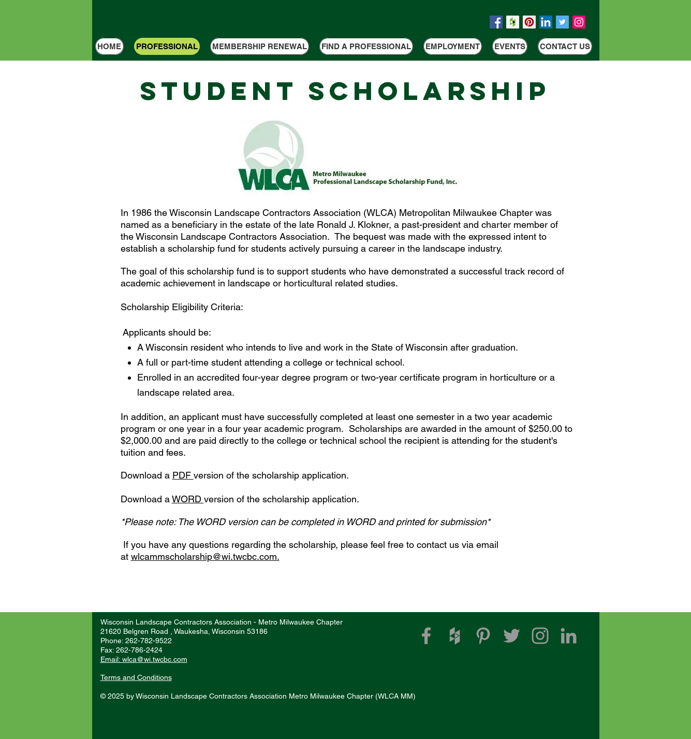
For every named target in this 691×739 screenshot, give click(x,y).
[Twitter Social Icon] (562, 22)
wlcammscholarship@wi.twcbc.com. (205, 556)
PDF (183, 475)
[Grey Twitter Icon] (512, 636)
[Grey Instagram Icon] (540, 636)
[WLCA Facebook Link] (426, 636)
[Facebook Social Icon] (496, 22)
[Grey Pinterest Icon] (483, 636)
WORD (188, 499)
